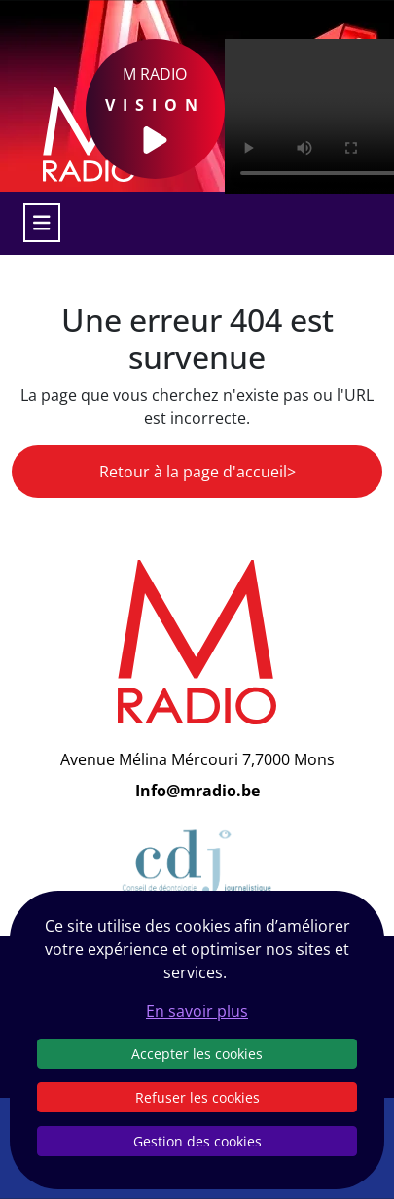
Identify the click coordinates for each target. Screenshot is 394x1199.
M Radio (155, 109)
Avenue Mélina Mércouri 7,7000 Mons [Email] (197, 759)
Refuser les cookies (197, 1097)
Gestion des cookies (197, 1141)
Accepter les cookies (197, 1053)
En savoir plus (197, 1011)
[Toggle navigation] (42, 223)
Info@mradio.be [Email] (197, 790)
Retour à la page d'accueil (193, 471)
